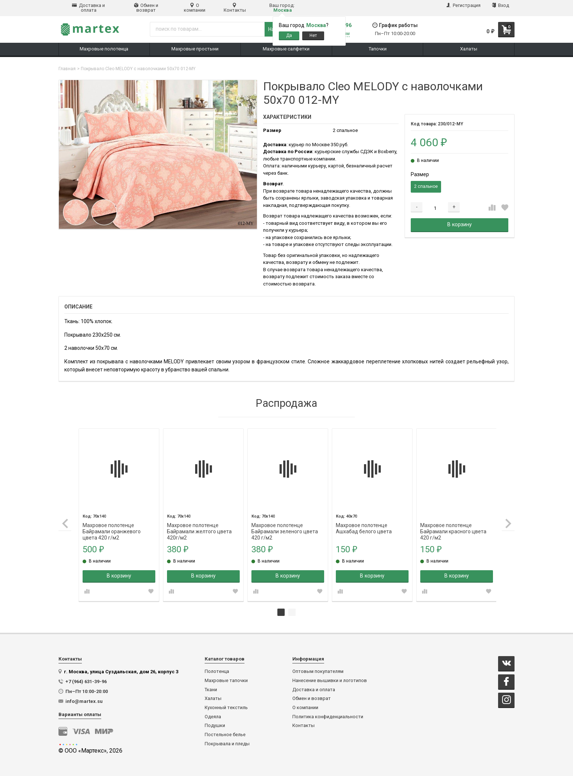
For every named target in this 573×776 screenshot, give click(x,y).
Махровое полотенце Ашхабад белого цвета (363, 525)
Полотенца (217, 671)
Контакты (235, 8)
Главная (67, 68)
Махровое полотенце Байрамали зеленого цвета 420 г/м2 (284, 525)
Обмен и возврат (146, 8)
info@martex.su (84, 701)
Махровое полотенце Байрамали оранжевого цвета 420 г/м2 (112, 525)
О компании (194, 8)
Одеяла (213, 716)
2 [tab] (292, 612)
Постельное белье (225, 734)
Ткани (211, 689)
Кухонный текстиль (226, 707)
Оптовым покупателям (318, 671)
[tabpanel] (119, 514)
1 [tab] (281, 612)
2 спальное (426, 186)
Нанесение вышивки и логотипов (329, 680)
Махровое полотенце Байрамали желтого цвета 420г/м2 (199, 525)
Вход (500, 5)
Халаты (213, 698)
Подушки (215, 725)
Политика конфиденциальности (327, 716)
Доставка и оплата (88, 8)
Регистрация (464, 5)
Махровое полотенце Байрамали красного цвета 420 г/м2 (452, 525)
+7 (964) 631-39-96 (86, 681)
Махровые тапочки (226, 680)
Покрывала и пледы (227, 743)
